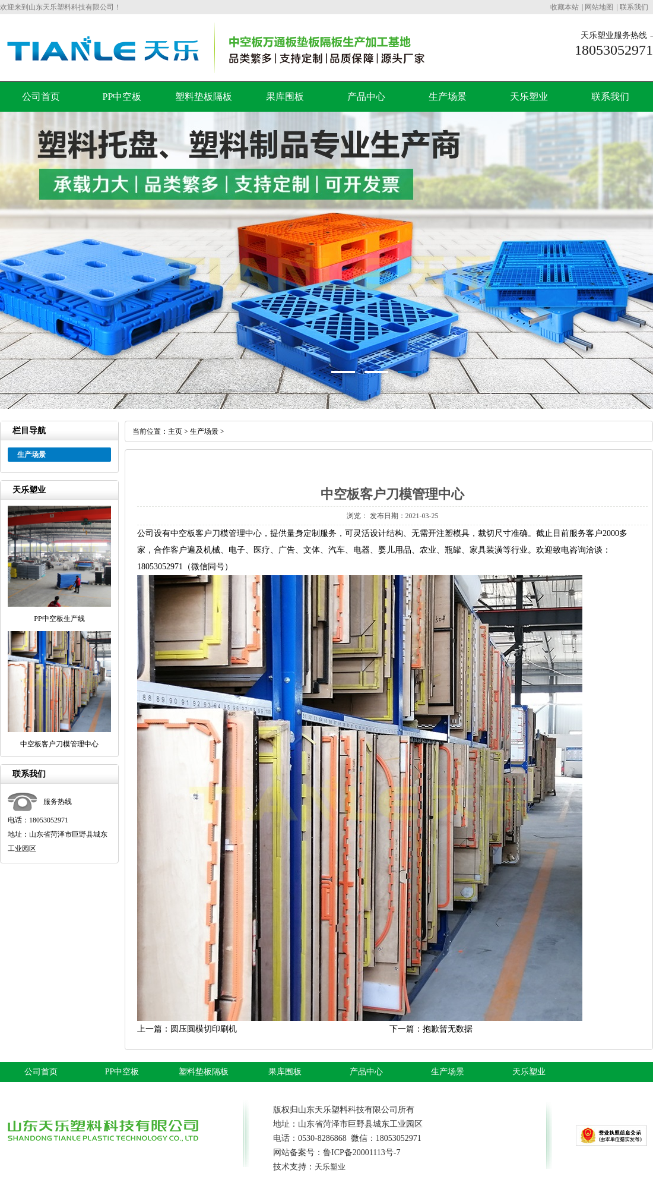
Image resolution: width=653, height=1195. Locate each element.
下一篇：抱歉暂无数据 (431, 1028)
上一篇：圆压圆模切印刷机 (187, 1028)
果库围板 (285, 97)
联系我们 (634, 7)
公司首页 (41, 97)
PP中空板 (122, 97)
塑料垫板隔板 (203, 97)
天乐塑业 (529, 97)
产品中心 (366, 97)
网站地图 (599, 7)
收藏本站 (564, 7)
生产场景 (448, 97)
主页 (175, 431)
